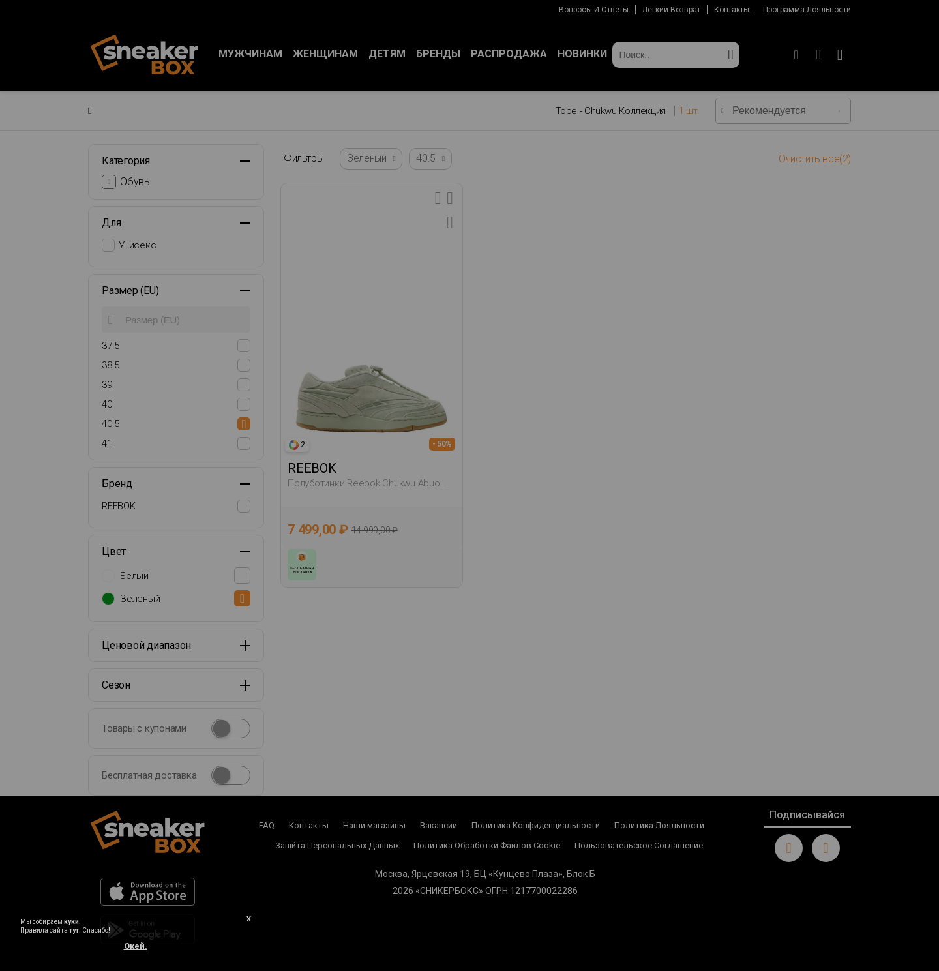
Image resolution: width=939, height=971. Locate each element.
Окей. (135, 946)
